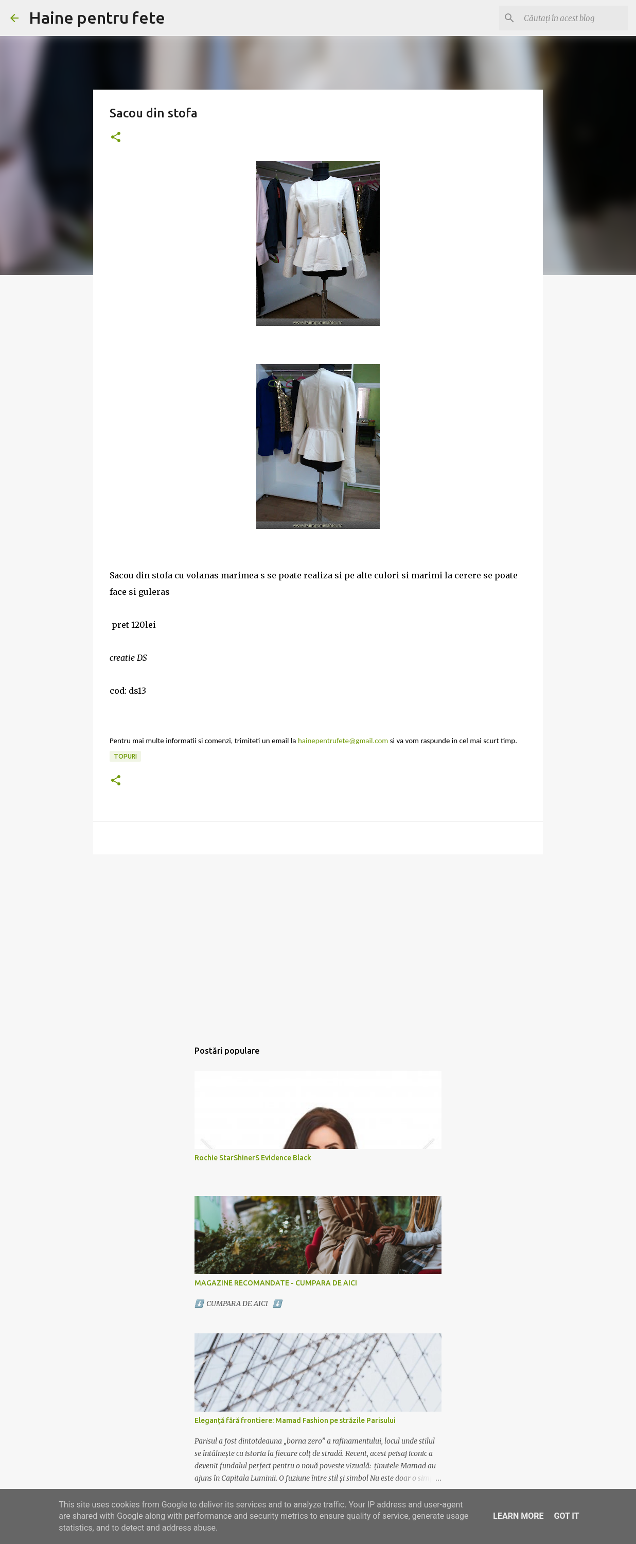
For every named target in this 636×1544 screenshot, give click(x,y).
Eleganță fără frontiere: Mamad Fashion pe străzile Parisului (295, 1420)
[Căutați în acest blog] (574, 18)
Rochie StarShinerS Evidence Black (253, 1158)
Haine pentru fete (97, 17)
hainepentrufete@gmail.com (343, 740)
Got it (566, 1516)
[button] (116, 138)
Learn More (518, 1516)
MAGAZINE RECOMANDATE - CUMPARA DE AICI (276, 1283)
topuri (125, 756)
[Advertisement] (318, 942)
